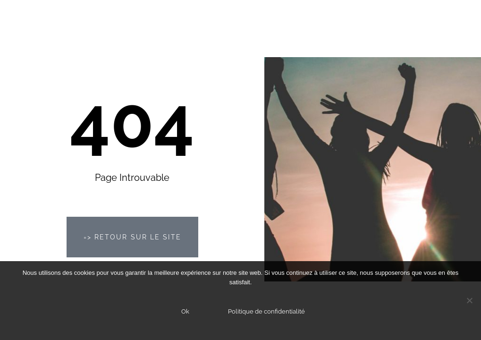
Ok (185, 311)
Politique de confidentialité (266, 311)
